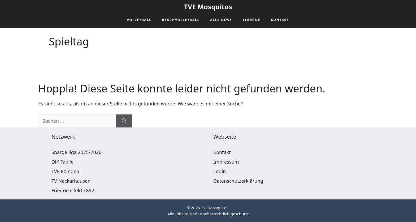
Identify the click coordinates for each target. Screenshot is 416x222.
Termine (251, 20)
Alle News (221, 20)
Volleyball (139, 20)
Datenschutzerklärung (238, 181)
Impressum (226, 162)
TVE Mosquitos (208, 6)
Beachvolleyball (181, 20)
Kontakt (280, 20)
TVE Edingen (65, 171)
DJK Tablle (62, 162)
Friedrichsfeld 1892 (72, 190)
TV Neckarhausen (70, 181)
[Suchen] (124, 120)
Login (219, 171)
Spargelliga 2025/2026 (76, 152)
